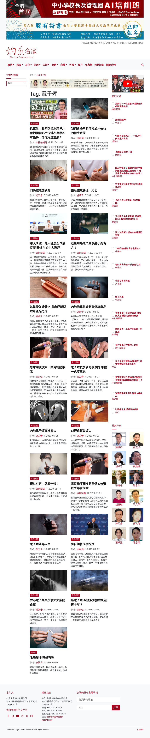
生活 (45, 64)
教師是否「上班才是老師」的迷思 (135, 331)
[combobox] (16, 83)
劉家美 (131, 224)
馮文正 (39, 549)
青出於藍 (75, 185)
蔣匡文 (131, 157)
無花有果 (132, 297)
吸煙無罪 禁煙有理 (42, 657)
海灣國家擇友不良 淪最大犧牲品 (135, 396)
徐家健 (80, 138)
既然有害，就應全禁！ (44, 483)
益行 (130, 415)
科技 (71, 64)
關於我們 (111, 64)
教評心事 (34, 539)
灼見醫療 (34, 238)
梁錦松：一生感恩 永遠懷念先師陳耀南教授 (135, 106)
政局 (10, 64)
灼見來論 (75, 238)
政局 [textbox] (10, 83)
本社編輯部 (41, 142)
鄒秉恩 (131, 337)
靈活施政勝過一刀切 (84, 190)
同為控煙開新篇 (40, 190)
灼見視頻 (34, 124)
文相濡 (131, 283)
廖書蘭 (131, 206)
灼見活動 (99, 64)
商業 (62, 64)
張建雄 (131, 270)
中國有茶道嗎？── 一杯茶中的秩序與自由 (135, 138)
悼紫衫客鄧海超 (135, 280)
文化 (27, 64)
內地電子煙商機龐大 (43, 430)
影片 (80, 64)
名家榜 (88, 64)
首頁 (31, 75)
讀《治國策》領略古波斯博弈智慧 (135, 235)
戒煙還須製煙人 (81, 430)
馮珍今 (131, 144)
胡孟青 (80, 195)
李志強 (131, 299)
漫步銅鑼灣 (133, 120)
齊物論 (33, 653)
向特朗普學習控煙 (82, 544)
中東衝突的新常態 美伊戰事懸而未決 (135, 186)
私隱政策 (140, 730)
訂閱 (116, 707)
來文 (130, 369)
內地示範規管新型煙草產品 (88, 307)
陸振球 (131, 240)
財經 (36, 64)
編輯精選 (40, 252)
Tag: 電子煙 (41, 75)
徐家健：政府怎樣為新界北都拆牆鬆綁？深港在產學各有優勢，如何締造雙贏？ (47, 133)
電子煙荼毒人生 (40, 544)
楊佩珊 (39, 609)
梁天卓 (39, 195)
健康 (54, 64)
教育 (18, 64)
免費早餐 (75, 124)
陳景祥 (39, 662)
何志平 (131, 122)
